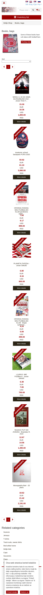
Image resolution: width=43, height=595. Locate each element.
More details (21, 122)
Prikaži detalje (12, 592)
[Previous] (4, 67)
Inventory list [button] (21, 17)
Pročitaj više (26, 42)
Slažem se (24, 592)
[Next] (12, 67)
